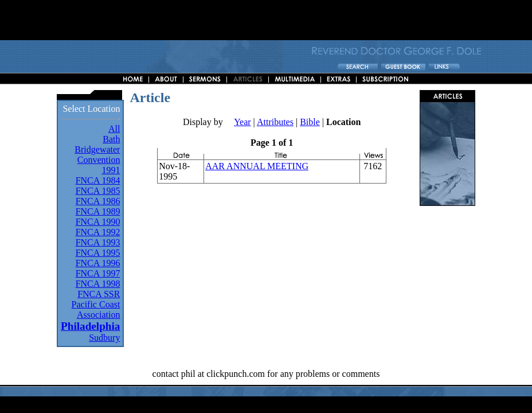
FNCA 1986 (98, 201)
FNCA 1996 (98, 263)
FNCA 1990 (98, 222)
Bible (310, 122)
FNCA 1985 (98, 191)
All (114, 129)
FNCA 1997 (98, 273)
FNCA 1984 (98, 180)
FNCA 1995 (98, 253)
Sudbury (104, 337)
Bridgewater (97, 149)
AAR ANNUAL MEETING (256, 166)
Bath (111, 139)
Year (242, 122)
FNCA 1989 (98, 211)
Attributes (275, 122)
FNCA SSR (98, 294)
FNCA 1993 (98, 242)
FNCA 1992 (98, 232)
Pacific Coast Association (96, 309)
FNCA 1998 (98, 284)
